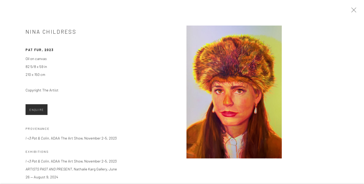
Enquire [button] (36, 111)
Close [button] (353, 11)
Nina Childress (51, 33)
